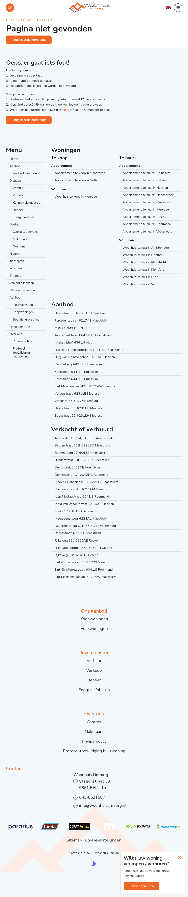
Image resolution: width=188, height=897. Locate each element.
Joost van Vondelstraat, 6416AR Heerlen (84, 504)
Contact (15, 224)
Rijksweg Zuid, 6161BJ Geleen (76, 555)
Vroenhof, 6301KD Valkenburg (76, 401)
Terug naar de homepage (29, 40)
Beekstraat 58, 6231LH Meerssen (79, 408)
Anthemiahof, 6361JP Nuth (74, 342)
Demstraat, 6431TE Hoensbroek (78, 467)
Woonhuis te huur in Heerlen (143, 255)
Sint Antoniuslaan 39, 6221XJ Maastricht (84, 562)
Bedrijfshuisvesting (26, 319)
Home (13, 159)
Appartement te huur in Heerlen (145, 187)
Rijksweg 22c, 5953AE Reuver (77, 540)
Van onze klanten (21, 283)
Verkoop (19, 195)
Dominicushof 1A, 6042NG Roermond (81, 475)
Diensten (15, 180)
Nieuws (14, 253)
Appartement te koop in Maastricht (80, 173)
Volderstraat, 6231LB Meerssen (78, 393)
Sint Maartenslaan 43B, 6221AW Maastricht (87, 386)
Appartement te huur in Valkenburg (147, 231)
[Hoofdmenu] (178, 7)
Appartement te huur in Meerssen (146, 209)
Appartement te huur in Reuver (144, 217)
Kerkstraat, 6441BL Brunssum (76, 372)
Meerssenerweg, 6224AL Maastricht (81, 518)
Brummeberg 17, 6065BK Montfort (80, 453)
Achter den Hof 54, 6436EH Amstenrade (84, 438)
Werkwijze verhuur (22, 290)
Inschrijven (16, 261)
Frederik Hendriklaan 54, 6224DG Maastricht (86, 482)
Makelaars (20, 239)
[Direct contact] (10, 7)
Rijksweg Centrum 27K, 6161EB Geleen (83, 548)
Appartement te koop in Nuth (76, 180)
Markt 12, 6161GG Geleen (74, 511)
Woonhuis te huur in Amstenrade (146, 247)
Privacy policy (22, 341)
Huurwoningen (23, 305)
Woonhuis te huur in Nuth (140, 277)
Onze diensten (19, 327)
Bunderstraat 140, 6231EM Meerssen (82, 460)
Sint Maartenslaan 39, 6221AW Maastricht (85, 577)
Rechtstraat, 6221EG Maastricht (78, 533)
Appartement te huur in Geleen (145, 180)
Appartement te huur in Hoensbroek (148, 195)
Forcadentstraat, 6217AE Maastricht (81, 320)
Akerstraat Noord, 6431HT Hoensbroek (83, 335)
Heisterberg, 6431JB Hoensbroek (79, 364)
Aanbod (15, 166)
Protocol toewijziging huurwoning (21, 352)
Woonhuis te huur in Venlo (141, 284)
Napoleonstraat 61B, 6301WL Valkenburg (85, 526)
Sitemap (15, 276)
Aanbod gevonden (25, 173)
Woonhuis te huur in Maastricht (144, 262)
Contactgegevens (25, 231)
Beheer (18, 210)
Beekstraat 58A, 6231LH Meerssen (81, 313)
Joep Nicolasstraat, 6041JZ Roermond (82, 496)
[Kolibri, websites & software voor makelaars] (94, 863)
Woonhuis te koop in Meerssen (77, 196)
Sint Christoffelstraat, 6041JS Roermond (84, 569)
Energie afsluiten (24, 217)
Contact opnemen (141, 886)
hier (64, 110)
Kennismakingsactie (26, 202)
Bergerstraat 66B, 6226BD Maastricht (82, 445)
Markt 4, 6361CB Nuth (71, 328)
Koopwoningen (23, 312)
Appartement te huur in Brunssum (146, 173)
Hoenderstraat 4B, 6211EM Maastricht (83, 489)
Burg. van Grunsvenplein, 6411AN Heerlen (85, 357)
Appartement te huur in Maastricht (147, 202)
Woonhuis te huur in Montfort (143, 269)
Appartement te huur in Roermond (147, 224)
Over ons (19, 246)
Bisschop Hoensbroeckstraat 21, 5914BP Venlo (89, 350)
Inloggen (15, 268)
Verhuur (18, 188)
